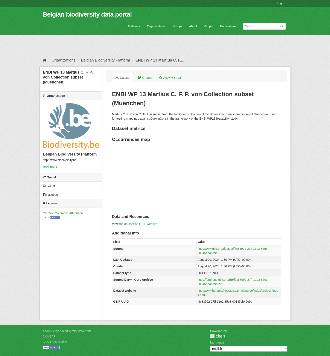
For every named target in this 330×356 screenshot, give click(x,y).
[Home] (44, 60)
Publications (228, 26)
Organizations (156, 26)
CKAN (217, 336)
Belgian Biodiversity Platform (105, 60)
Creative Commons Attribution (63, 213)
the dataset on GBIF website (138, 224)
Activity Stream (171, 77)
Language (217, 342)
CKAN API (50, 336)
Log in (281, 3)
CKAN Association (55, 342)
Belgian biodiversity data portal (87, 14)
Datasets (134, 26)
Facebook (51, 194)
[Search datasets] (264, 26)
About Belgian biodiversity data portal (67, 331)
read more (50, 166)
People (208, 26)
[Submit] (282, 26)
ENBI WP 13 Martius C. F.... (159, 60)
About (193, 26)
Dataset (123, 77)
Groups (177, 26)
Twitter (49, 186)
